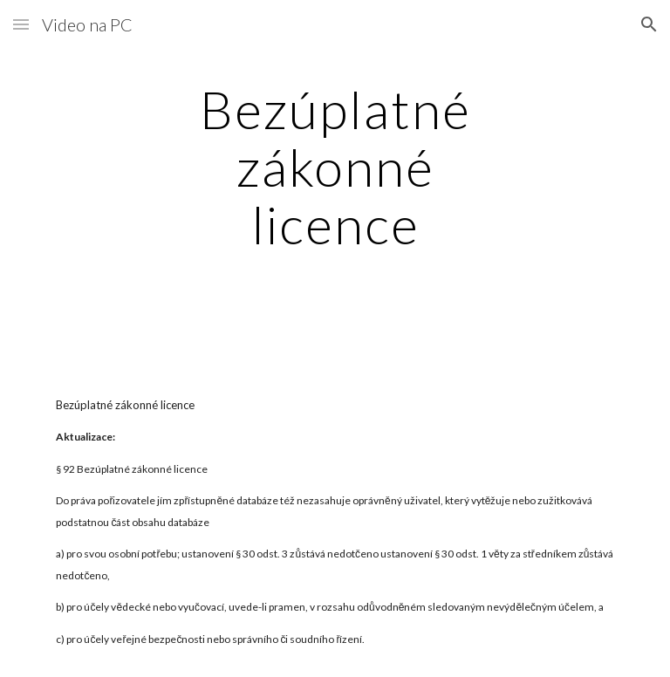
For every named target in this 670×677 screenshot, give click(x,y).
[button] (21, 24)
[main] (335, 166)
